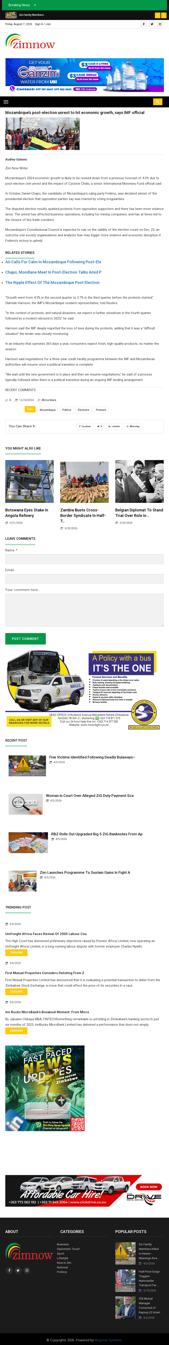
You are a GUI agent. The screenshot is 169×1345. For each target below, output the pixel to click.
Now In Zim (64, 1262)
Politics (66, 410)
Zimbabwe (16, 952)
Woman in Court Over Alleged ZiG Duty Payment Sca (90, 795)
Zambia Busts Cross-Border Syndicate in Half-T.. (83, 515)
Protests (101, 410)
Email (9, 570)
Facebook (85, 426)
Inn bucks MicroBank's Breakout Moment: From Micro (47, 1012)
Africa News (47, 400)
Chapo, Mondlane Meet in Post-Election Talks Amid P (53, 272)
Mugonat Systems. (109, 1338)
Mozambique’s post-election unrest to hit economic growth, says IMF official (75, 112)
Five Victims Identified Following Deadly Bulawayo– (92, 757)
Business (63, 1244)
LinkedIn (114, 426)
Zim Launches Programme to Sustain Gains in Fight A (85, 872)
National (62, 1266)
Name (11, 550)
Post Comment (25, 639)
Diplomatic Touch (68, 1248)
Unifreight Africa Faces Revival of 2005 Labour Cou (46, 934)
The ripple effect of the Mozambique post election (52, 282)
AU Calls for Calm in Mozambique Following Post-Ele (53, 262)
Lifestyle (62, 1257)
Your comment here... (23, 590)
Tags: (30, 409)
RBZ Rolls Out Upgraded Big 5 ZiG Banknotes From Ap (97, 834)
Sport (60, 1253)
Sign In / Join (43, 24)
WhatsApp (133, 426)
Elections (83, 410)
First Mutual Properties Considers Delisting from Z (44, 973)
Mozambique (48, 410)
